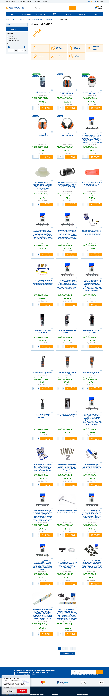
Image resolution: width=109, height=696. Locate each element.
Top (10, 37)
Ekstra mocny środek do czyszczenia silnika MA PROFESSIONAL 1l (42, 416)
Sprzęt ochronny (77, 56)
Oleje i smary (59, 56)
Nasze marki (38, 1)
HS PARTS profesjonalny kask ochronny (92, 92)
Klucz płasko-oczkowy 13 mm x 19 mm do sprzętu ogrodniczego (67, 511)
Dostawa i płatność (10, 1)
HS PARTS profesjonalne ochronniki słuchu (67, 92)
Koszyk (99, 7)
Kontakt (45, 1)
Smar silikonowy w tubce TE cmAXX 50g (67, 373)
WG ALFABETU (66, 68)
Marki (12, 14)
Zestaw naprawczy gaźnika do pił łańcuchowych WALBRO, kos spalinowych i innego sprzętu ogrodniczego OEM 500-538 (91, 232)
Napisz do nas (21, 1)
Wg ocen (75, 68)
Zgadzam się (22, 691)
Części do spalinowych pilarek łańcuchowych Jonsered (41, 19)
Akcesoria (82, 14)
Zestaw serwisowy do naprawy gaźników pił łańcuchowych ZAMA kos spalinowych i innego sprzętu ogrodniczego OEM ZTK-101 (67, 467)
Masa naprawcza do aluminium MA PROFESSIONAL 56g (67, 415)
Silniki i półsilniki (40, 14)
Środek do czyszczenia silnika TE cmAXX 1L (42, 373)
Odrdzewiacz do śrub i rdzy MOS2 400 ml (42, 331)
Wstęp (7, 19)
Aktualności (12, 38)
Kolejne (74, 648)
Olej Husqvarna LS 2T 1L (42, 92)
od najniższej (44, 68)
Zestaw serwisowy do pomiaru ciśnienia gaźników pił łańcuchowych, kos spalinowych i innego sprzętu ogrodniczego (42, 282)
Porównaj (52, 90)
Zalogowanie (99, 1)
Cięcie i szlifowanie (54, 14)
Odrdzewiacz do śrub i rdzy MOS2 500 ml (91, 331)
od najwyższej (55, 68)
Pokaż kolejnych (67, 653)
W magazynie (12, 40)
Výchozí (35, 68)
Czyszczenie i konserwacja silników (96, 48)
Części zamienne (26, 14)
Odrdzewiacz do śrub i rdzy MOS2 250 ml (67, 331)
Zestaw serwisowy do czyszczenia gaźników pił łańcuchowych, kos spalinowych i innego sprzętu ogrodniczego (92, 467)
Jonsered (21, 19)
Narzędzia (68, 14)
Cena (9, 44)
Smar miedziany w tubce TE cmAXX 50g (91, 373)
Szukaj (73, 8)
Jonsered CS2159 (63, 19)
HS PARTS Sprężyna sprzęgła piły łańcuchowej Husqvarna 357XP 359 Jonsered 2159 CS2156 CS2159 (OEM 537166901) (67, 185)
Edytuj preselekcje (10, 691)
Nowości (96, 14)
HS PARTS (29, 1)
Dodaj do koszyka (47, 108)
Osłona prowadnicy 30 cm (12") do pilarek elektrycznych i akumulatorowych (92, 184)
